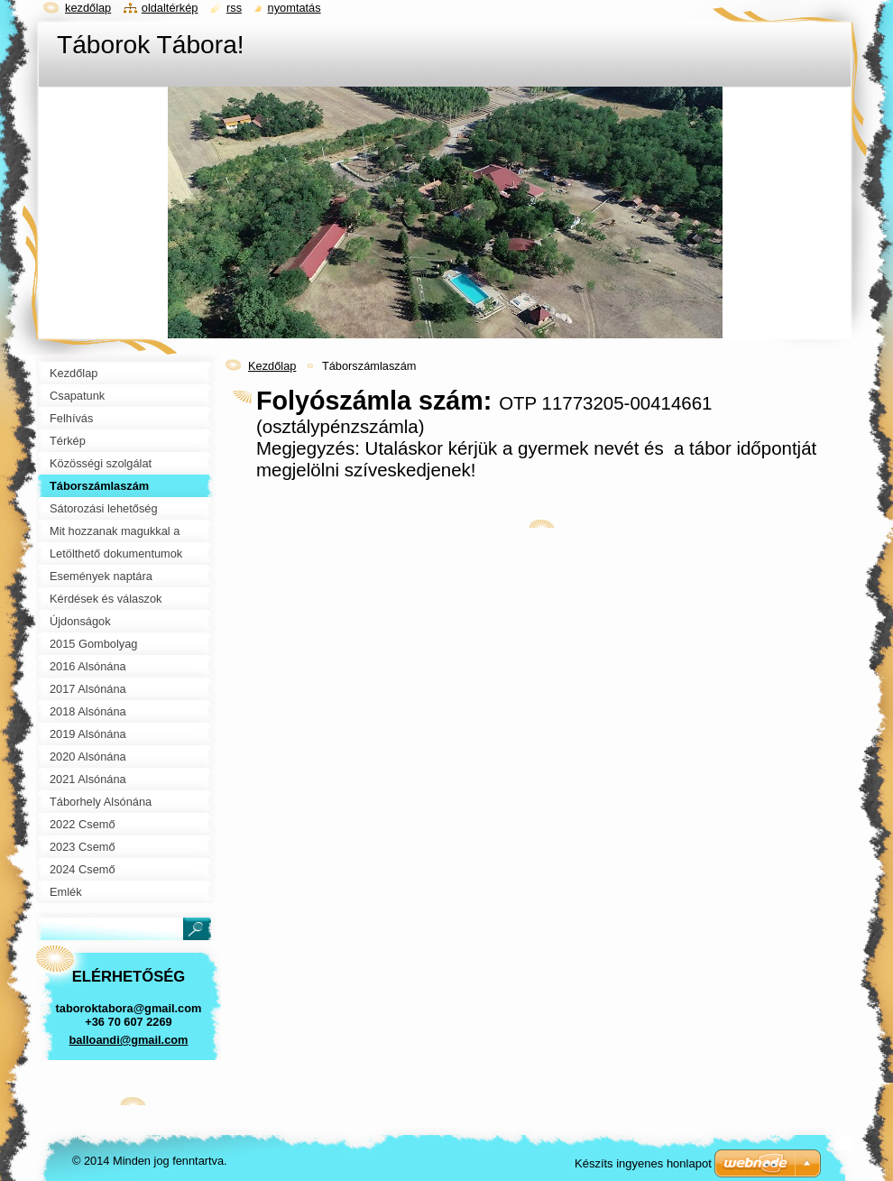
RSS (234, 7)
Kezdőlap (272, 366)
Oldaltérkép (170, 7)
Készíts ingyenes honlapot (643, 1163)
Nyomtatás (294, 7)
